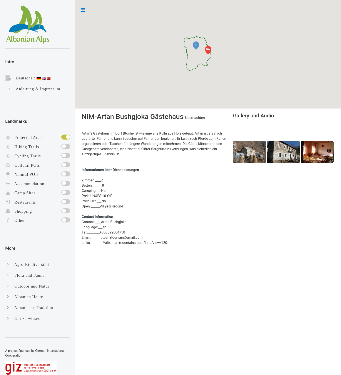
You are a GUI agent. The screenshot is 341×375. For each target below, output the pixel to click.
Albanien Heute (27, 296)
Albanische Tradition (32, 307)
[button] (196, 45)
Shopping (21, 211)
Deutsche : (24, 78)
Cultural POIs (25, 165)
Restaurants (23, 202)
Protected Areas (27, 137)
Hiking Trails (25, 147)
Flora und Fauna (28, 275)
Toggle (83, 10)
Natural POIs (24, 174)
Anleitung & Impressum (36, 89)
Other (18, 220)
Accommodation (27, 183)
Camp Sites (23, 193)
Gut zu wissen (25, 318)
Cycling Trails (26, 156)
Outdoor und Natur (30, 286)
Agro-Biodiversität (30, 264)
